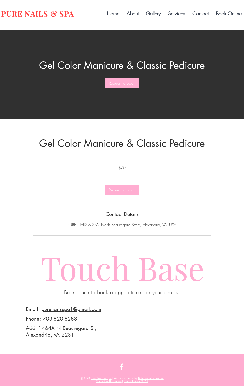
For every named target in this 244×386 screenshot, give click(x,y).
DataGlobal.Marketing (151, 378)
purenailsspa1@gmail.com (71, 309)
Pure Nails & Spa (101, 378)
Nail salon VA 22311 (136, 381)
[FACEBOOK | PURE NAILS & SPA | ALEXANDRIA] (121, 366)
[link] (122, 83)
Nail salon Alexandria (109, 381)
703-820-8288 (60, 318)
